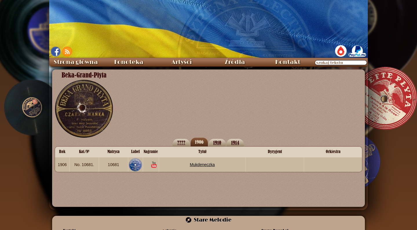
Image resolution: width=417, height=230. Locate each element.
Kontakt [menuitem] (287, 62)
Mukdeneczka (202, 164)
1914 (235, 142)
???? (181, 142)
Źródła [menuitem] (235, 62)
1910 (217, 142)
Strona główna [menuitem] (76, 62)
